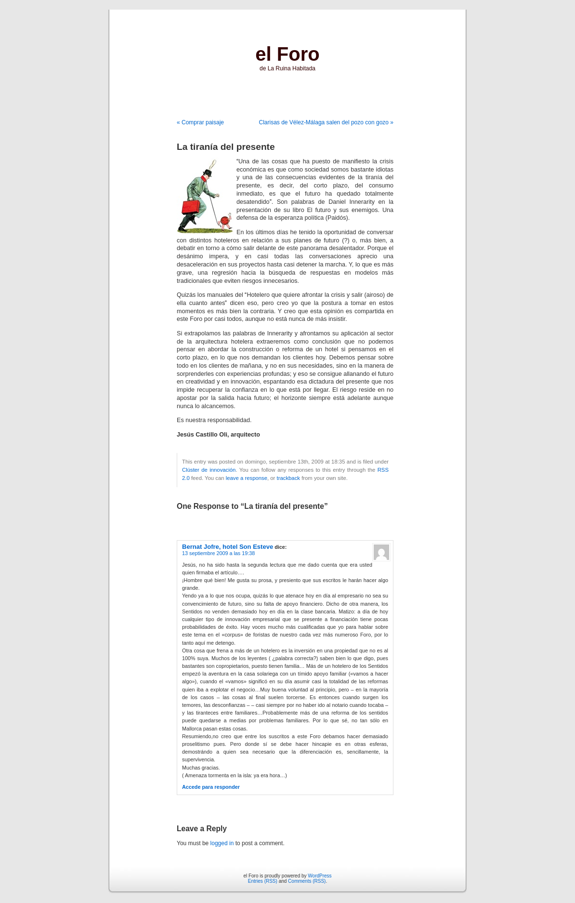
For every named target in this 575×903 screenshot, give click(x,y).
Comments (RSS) (307, 881)
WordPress (319, 875)
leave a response (246, 478)
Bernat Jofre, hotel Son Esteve (227, 546)
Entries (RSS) (262, 881)
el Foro (287, 54)
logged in (222, 843)
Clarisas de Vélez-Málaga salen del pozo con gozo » (326, 122)
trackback (288, 478)
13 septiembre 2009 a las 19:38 (218, 553)
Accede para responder (211, 787)
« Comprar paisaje (200, 122)
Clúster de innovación (208, 470)
